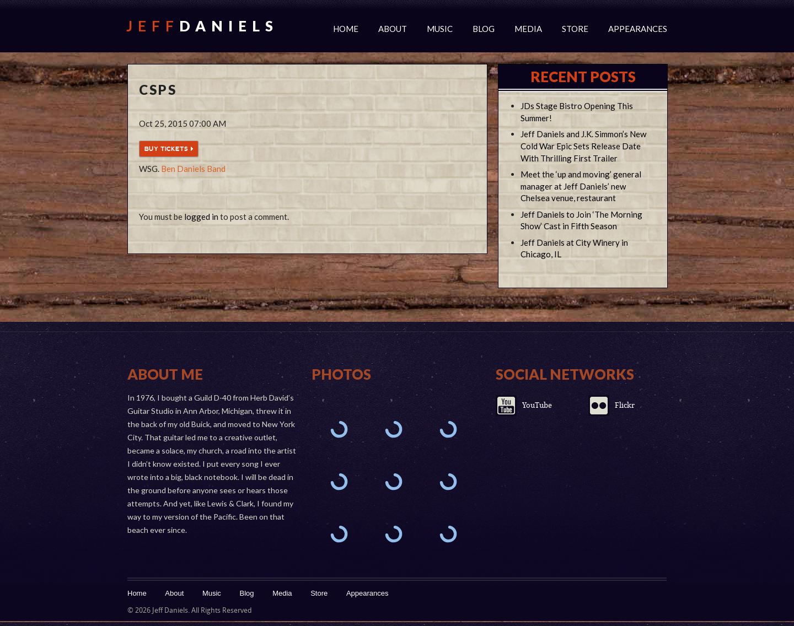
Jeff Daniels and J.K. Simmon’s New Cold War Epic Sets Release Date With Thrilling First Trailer (583, 146)
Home (345, 29)
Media (528, 29)
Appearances (637, 29)
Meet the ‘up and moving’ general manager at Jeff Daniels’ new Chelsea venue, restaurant (581, 186)
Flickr (625, 405)
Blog (484, 29)
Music (440, 29)
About (392, 29)
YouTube (537, 405)
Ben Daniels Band (193, 169)
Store (575, 29)
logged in (201, 217)
